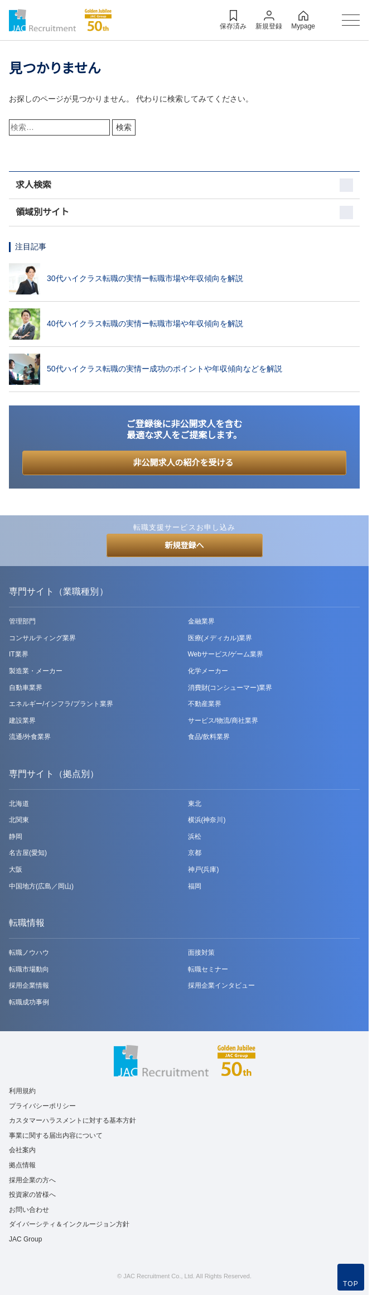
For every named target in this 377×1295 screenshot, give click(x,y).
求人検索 (33, 185)
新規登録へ (184, 545)
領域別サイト (42, 212)
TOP (351, 1284)
